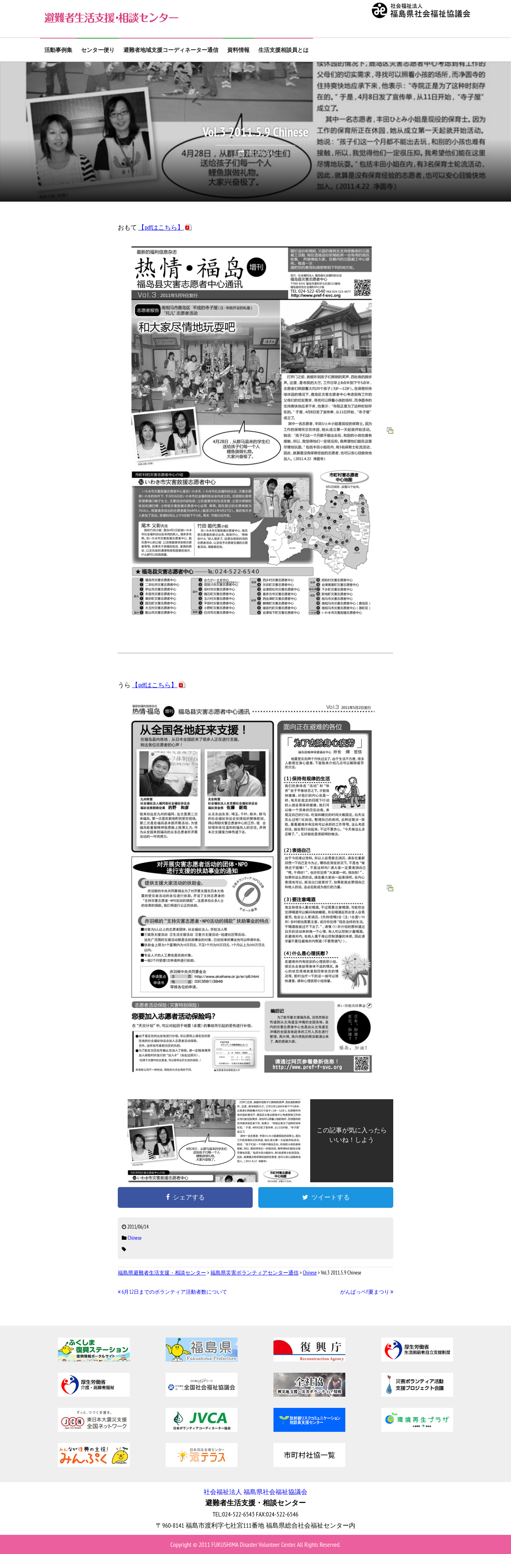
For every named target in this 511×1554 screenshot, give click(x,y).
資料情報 (238, 50)
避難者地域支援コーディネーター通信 (170, 50)
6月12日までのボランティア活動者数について (172, 1291)
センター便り (98, 50)
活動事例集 (58, 50)
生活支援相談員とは (283, 50)
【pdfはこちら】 (161, 227)
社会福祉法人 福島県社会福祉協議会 (255, 1492)
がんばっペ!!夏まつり (366, 1291)
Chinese (135, 1238)
